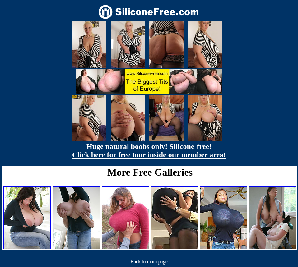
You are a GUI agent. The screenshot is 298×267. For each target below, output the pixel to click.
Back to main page (149, 261)
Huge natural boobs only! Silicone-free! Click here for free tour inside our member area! (149, 150)
